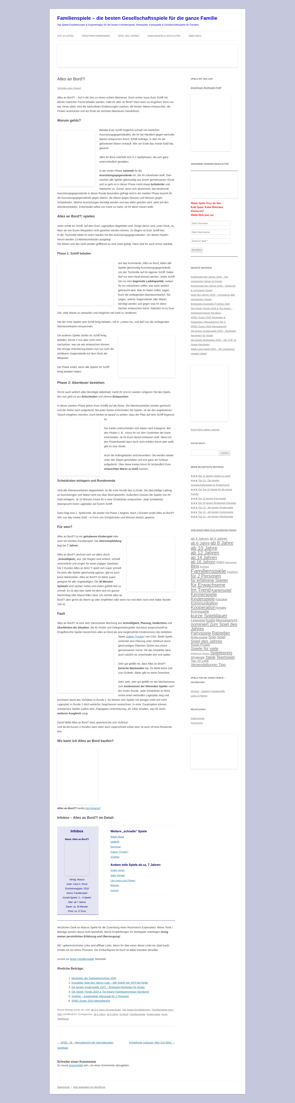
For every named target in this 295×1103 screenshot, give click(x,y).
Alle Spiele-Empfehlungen (136, 1009)
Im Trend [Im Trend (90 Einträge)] (201, 590)
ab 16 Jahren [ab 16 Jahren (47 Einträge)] (203, 561)
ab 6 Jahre (99, 1014)
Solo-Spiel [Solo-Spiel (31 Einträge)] (216, 637)
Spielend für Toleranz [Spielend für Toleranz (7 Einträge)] (200, 653)
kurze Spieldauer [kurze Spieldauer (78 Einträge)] (209, 615)
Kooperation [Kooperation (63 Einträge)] (203, 607)
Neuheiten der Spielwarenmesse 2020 (93, 978)
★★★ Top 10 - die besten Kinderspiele (212, 507)
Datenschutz (197, 718)
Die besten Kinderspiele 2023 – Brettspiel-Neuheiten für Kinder (108, 987)
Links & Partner (199, 695)
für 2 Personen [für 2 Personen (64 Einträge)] (206, 575)
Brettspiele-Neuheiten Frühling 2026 (210, 303)
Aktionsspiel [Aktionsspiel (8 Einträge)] (231, 562)
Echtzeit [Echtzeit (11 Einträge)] (204, 566)
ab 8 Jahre (112, 1014)
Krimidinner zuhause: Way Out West (152, 1042)
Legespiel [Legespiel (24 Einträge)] (198, 620)
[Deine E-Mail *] (211, 241)
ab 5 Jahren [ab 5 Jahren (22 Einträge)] (218, 539)
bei (93, 808)
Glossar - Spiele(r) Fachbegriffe (208, 691)
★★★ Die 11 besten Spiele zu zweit (210, 476)
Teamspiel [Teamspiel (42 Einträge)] (225, 657)
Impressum (197, 722)
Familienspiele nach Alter (164, 36)
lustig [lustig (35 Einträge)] (210, 620)
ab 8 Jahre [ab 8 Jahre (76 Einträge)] (221, 542)
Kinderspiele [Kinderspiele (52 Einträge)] (203, 598)
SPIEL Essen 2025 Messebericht (209, 326)
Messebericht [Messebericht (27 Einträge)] (226, 620)
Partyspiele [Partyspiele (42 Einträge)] (201, 633)
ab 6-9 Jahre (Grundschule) (106, 1009)
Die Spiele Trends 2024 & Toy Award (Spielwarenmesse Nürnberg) (110, 991)
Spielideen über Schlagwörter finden (213, 530)
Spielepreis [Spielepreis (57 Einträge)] (221, 652)
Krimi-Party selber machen (205, 429)
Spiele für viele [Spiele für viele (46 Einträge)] (204, 648)
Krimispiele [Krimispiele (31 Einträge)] (200, 611)
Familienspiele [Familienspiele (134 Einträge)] (208, 571)
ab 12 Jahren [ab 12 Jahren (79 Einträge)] (205, 552)
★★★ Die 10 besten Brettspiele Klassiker (213, 503)
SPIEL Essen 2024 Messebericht (90, 1000)
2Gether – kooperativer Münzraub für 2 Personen (100, 996)
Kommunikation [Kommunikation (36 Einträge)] (204, 603)
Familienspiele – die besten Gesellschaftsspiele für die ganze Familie (137, 18)
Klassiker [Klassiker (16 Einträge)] (221, 599)
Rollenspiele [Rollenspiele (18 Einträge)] (199, 637)
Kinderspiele (153, 1014)
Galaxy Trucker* (135, 636)
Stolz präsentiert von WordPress (89, 1087)
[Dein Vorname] (211, 223)
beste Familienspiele (82, 959)
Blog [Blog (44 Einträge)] (195, 566)
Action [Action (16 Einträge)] (220, 562)
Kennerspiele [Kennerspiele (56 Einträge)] (204, 594)
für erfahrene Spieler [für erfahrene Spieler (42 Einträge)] (209, 580)
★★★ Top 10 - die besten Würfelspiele (212, 516)
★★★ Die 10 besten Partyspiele (208, 498)
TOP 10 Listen (65, 36)
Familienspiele (137, 1014)
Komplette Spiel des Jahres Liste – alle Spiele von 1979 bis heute (109, 982)
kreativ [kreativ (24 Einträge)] (221, 608)
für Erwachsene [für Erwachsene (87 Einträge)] (208, 585)
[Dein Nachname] (211, 232)
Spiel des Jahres (128, 36)
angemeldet (76, 1065)
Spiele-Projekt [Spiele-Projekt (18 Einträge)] (200, 645)
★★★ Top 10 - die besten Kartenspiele (212, 512)
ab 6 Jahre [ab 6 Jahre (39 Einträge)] (200, 543)
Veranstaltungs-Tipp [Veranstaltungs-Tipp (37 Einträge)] (208, 664)
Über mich (195, 36)
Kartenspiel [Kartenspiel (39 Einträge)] (221, 590)
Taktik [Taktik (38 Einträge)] (210, 657)
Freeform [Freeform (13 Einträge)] (232, 572)
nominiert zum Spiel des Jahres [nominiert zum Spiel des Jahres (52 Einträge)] (214, 626)
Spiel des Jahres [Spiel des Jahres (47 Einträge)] (206, 641)
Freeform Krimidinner (96, 36)
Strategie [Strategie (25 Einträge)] (198, 657)
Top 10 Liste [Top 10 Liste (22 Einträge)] (200, 661)
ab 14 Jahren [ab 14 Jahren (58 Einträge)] (204, 557)
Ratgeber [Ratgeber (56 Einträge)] (221, 633)
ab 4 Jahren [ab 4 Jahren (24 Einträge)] (200, 539)
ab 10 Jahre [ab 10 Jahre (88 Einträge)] (204, 548)
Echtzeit (123, 1014)
